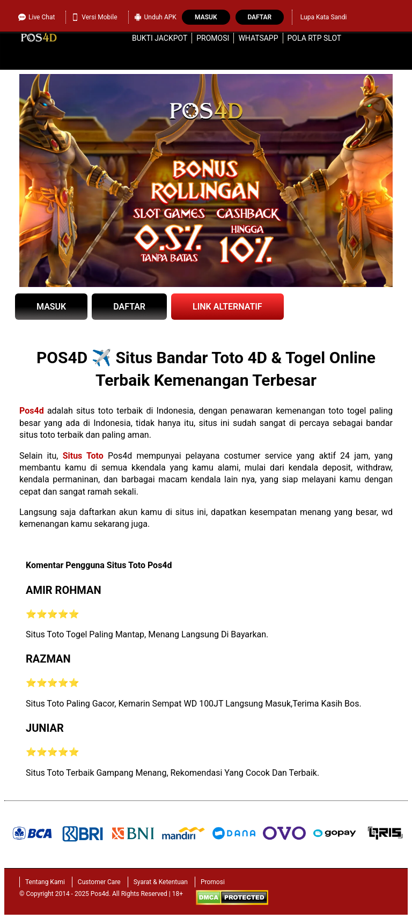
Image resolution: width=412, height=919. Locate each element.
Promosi (212, 38)
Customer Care (99, 882)
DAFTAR (129, 307)
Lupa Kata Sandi (323, 17)
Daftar (259, 17)
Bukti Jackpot (159, 38)
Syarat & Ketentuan (161, 882)
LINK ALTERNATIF (227, 307)
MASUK (51, 307)
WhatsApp (258, 38)
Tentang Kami (45, 882)
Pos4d (31, 411)
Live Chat (36, 17)
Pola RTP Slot (315, 38)
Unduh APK (155, 17)
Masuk (206, 17)
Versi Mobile (94, 17)
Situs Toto (83, 456)
